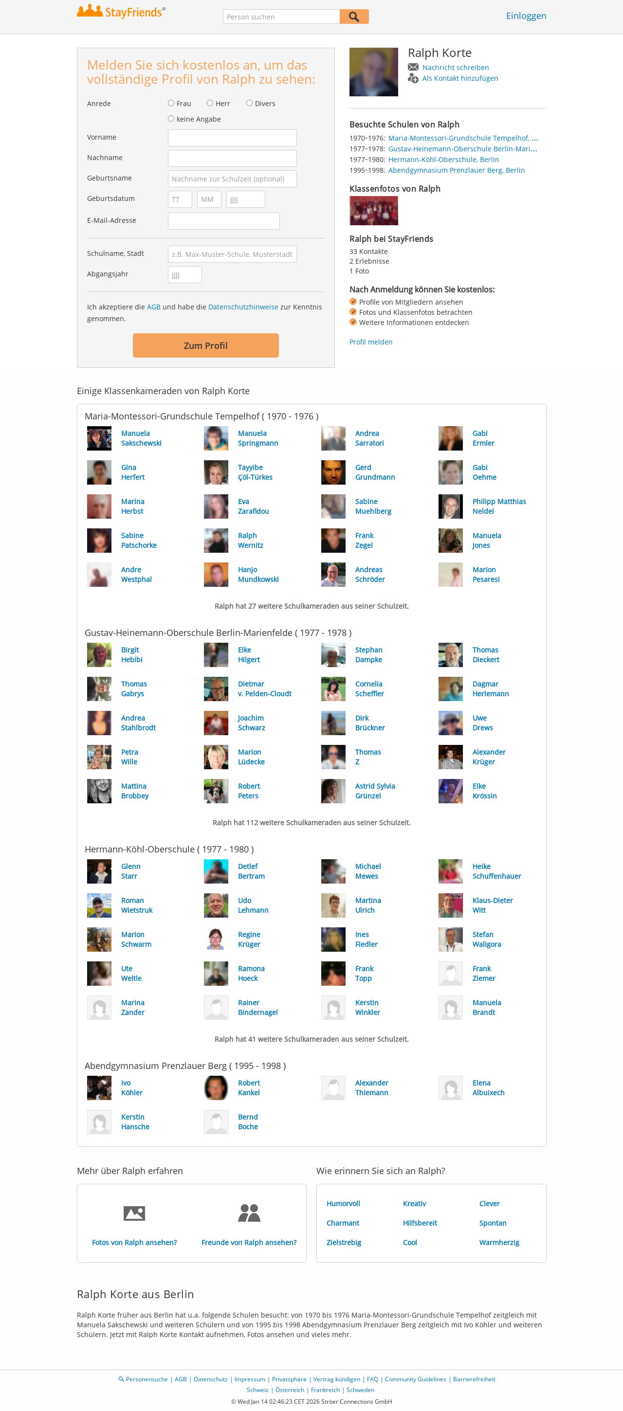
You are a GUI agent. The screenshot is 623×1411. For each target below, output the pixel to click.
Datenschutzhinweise (243, 306)
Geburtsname (109, 177)
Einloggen (526, 15)
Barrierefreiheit (474, 1379)
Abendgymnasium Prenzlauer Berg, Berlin (456, 170)
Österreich (289, 1390)
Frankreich (325, 1390)
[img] (373, 210)
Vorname (101, 137)
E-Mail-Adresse (111, 220)
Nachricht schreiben (455, 67)
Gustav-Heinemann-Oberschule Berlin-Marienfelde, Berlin (483, 148)
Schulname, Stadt (115, 253)
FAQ (372, 1379)
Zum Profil (206, 345)
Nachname (105, 157)
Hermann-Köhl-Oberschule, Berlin (443, 159)
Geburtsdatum (111, 198)
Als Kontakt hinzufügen (460, 78)
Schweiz (258, 1390)
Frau (184, 103)
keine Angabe (199, 119)
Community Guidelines (415, 1379)
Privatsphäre (289, 1379)
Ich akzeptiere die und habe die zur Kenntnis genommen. (204, 312)
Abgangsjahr (107, 273)
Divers (265, 103)
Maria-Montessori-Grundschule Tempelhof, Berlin (469, 138)
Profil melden (371, 341)
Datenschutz (211, 1379)
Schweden (360, 1390)
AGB (154, 306)
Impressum (250, 1379)
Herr (223, 103)
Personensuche (147, 1379)
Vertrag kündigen (336, 1379)
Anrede (99, 103)
